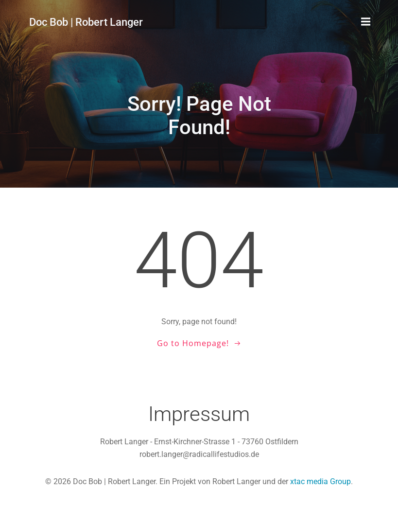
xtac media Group (320, 481)
